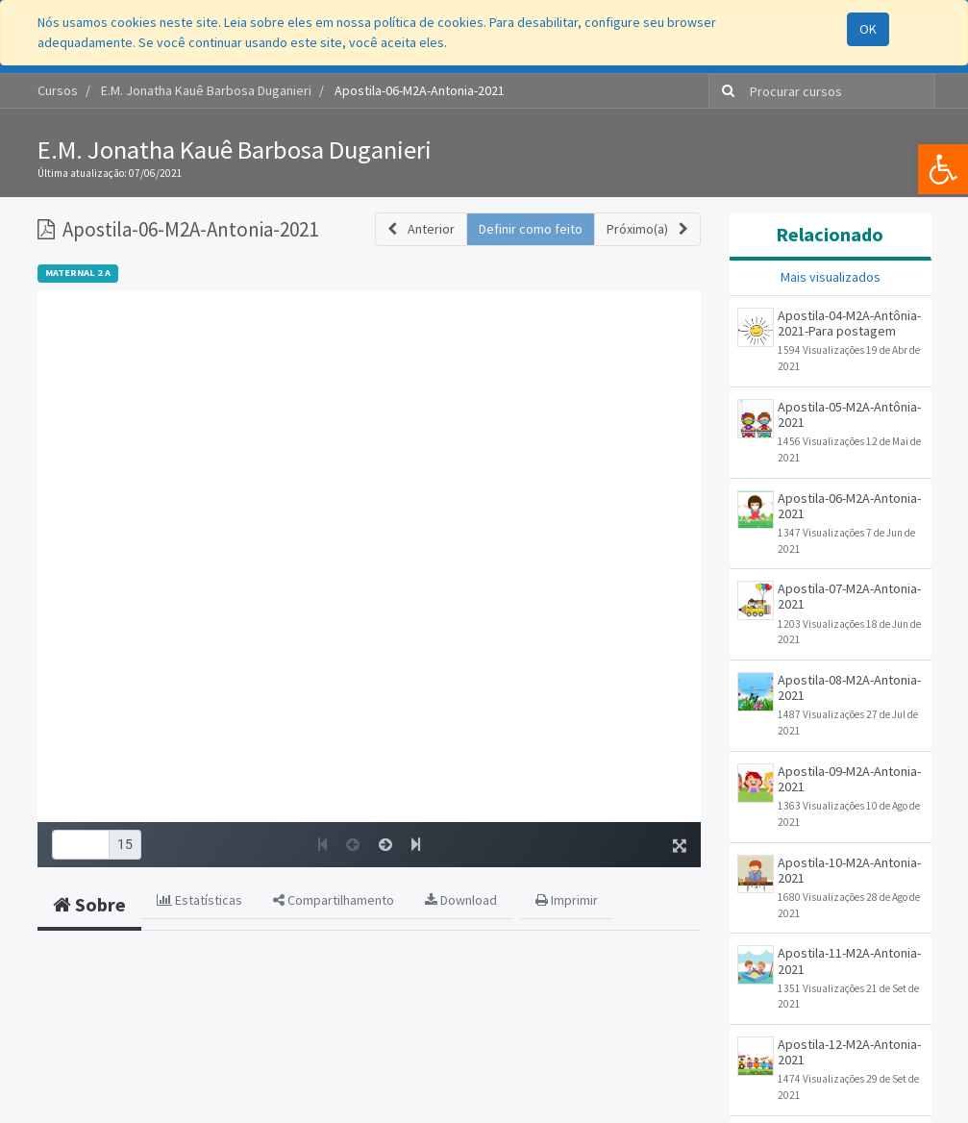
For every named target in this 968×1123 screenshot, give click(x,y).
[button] (421, 229)
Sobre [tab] (89, 904)
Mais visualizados (831, 277)
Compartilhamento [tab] (333, 900)
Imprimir (566, 900)
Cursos (57, 90)
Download (461, 900)
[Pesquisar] (724, 91)
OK (868, 28)
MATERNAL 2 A (78, 272)
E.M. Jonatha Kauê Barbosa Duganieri (234, 149)
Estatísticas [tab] (199, 900)
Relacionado (829, 234)
